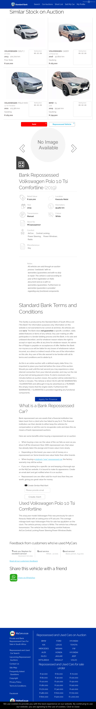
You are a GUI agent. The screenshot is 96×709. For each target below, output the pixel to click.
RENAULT (59, 660)
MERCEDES (44, 648)
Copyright (14, 678)
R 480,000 (43, 693)
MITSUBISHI (44, 660)
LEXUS (59, 645)
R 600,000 (58, 693)
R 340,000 (59, 689)
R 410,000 (74, 689)
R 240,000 (74, 685)
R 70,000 (74, 674)
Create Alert (35, 497)
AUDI (44, 652)
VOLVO (74, 660)
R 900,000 (58, 697)
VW (74, 648)
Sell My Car (70, 4)
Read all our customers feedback (24, 561)
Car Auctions (47, 4)
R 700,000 (73, 693)
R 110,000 (44, 681)
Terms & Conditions (18, 686)
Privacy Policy (15, 682)
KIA (43, 645)
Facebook (14, 693)
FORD (58, 641)
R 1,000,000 (74, 697)
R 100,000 (74, 678)
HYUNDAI (74, 641)
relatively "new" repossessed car (48, 459)
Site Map (13, 668)
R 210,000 (59, 685)
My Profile (81, 4)
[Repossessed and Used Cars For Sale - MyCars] (20, 4)
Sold (39, 123)
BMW (43, 641)
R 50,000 (44, 674)
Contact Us (14, 664)
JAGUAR (58, 656)
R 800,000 (43, 697)
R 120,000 (59, 681)
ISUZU (44, 656)
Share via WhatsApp (26, 578)
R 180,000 (43, 685)
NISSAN (58, 648)
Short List (59, 4)
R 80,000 (44, 678)
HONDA (58, 652)
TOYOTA (73, 645)
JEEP (74, 656)
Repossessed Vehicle (63, 123)
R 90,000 (59, 678)
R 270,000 (43, 689)
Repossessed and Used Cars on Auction (61, 635)
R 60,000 (59, 674)
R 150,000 (74, 681)
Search (37, 4)
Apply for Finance (48, 399)
